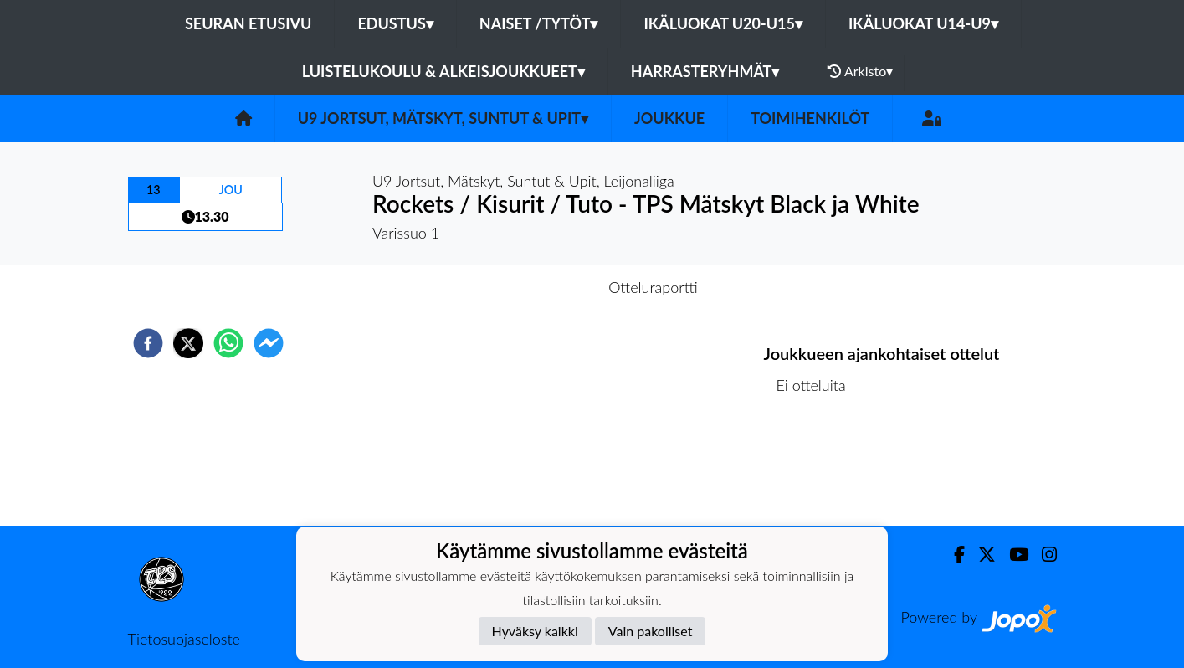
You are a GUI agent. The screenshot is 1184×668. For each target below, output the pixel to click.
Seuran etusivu (248, 23)
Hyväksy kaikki (535, 631)
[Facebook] (953, 554)
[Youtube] (1012, 554)
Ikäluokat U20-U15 (722, 23)
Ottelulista (817, 469)
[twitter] (188, 343)
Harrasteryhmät (705, 71)
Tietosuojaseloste (184, 638)
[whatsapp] (228, 343)
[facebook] (148, 343)
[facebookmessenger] (269, 343)
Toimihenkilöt (810, 118)
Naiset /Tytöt (538, 23)
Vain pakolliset (650, 631)
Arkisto (860, 71)
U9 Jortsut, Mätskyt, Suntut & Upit (443, 118)
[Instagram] (1042, 554)
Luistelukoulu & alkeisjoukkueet (443, 71)
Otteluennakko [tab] (534, 287)
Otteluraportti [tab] (653, 287)
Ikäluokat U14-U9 (923, 23)
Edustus (395, 23)
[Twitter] (980, 554)
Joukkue (669, 118)
